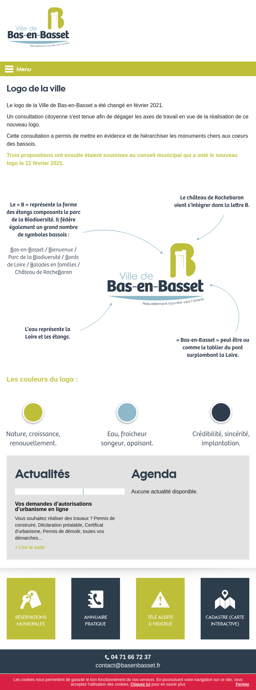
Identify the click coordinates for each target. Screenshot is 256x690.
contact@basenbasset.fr (128, 665)
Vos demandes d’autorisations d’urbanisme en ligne (53, 506)
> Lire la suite (30, 547)
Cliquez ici (140, 684)
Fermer (242, 684)
